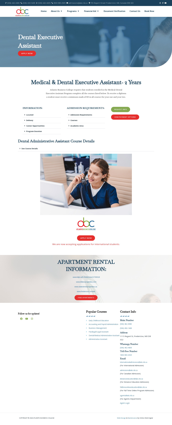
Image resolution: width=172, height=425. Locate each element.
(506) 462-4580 (126, 326)
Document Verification (114, 11)
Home (44, 11)
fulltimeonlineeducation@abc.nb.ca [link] (134, 389)
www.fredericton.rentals (86, 293)
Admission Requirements (81, 116)
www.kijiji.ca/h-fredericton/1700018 (86, 279)
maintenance (132, 420)
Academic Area (77, 127)
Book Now (149, 11)
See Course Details (30, 150)
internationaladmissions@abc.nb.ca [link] (134, 364)
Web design (121, 420)
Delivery (30, 122)
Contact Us (135, 11)
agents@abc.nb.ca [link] (127, 397)
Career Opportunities (36, 127)
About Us (57, 11)
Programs (73, 11)
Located (30, 116)
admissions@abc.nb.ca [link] (129, 372)
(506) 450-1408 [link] (126, 330)
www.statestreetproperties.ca (86, 289)
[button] (42, 117)
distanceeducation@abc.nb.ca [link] (132, 380)
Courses (74, 122)
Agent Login (125, 405)
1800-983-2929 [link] (126, 357)
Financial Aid (91, 11)
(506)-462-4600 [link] (126, 349)
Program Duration (34, 133)
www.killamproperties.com (86, 284)
